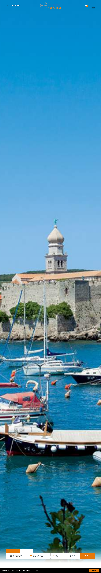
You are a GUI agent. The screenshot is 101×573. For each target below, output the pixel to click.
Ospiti (56, 555)
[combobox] (17, 556)
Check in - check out (38, 555)
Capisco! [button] (94, 570)
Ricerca (87, 556)
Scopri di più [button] (34, 570)
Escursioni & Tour (26, 551)
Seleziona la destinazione (16, 555)
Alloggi (13, 551)
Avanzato (72, 555)
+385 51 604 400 (15, 5)
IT (7, 5)
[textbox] (17, 556)
